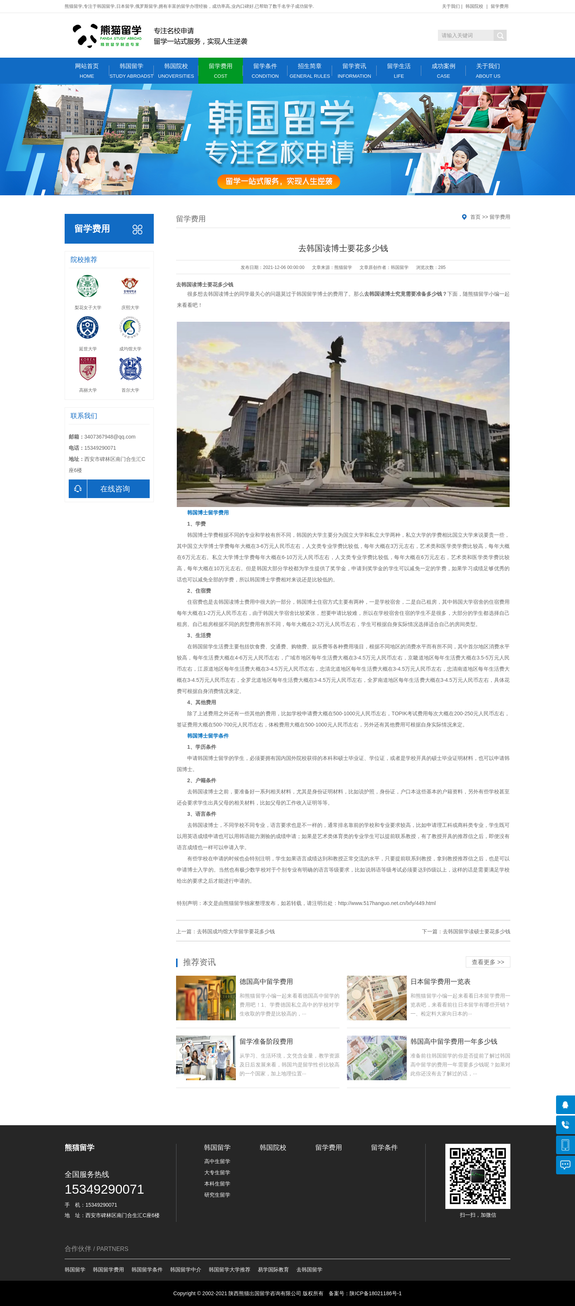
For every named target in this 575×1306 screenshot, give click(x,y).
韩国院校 (474, 6)
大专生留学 (217, 1172)
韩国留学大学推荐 (229, 1270)
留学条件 (265, 71)
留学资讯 (354, 71)
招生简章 (310, 71)
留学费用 (500, 6)
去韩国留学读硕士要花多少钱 (476, 931)
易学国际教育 (273, 1270)
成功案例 (443, 71)
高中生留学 (217, 1161)
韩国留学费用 (108, 1270)
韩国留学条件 (147, 1270)
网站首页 (87, 71)
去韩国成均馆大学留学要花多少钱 (236, 931)
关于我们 (451, 6)
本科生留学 (217, 1183)
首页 (475, 217)
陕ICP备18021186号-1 (376, 1293)
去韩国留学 (309, 1270)
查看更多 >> (488, 962)
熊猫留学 (478, 294)
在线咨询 (99, 488)
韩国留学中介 (185, 1270)
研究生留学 (217, 1194)
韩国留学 (131, 71)
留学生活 (399, 71)
